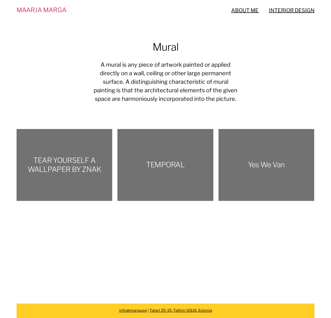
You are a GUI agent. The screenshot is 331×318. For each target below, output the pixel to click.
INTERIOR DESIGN (291, 10)
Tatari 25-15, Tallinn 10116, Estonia (180, 310)
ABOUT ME (245, 10)
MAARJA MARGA (41, 10)
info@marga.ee (133, 310)
